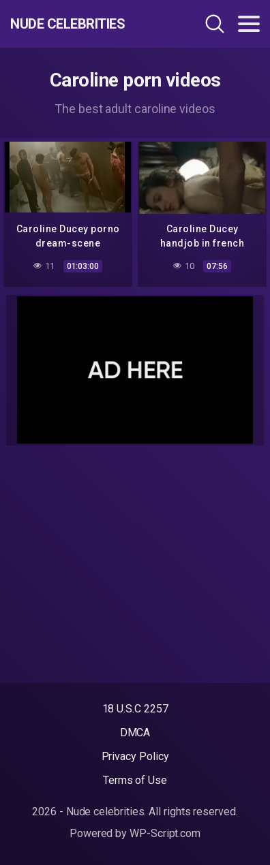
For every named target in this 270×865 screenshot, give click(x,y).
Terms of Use (135, 780)
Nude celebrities (67, 23)
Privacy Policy (135, 756)
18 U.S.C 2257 (135, 708)
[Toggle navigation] (249, 24)
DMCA (135, 732)
